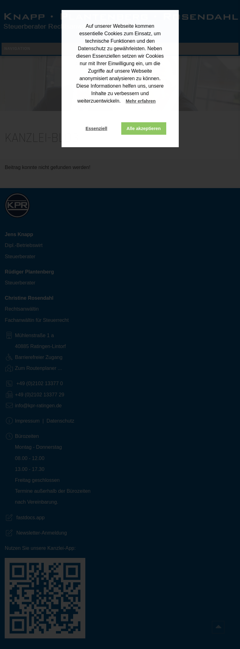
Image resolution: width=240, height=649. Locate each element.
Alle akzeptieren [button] (144, 128)
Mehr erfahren (141, 101)
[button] (161, 102)
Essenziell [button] (97, 128)
